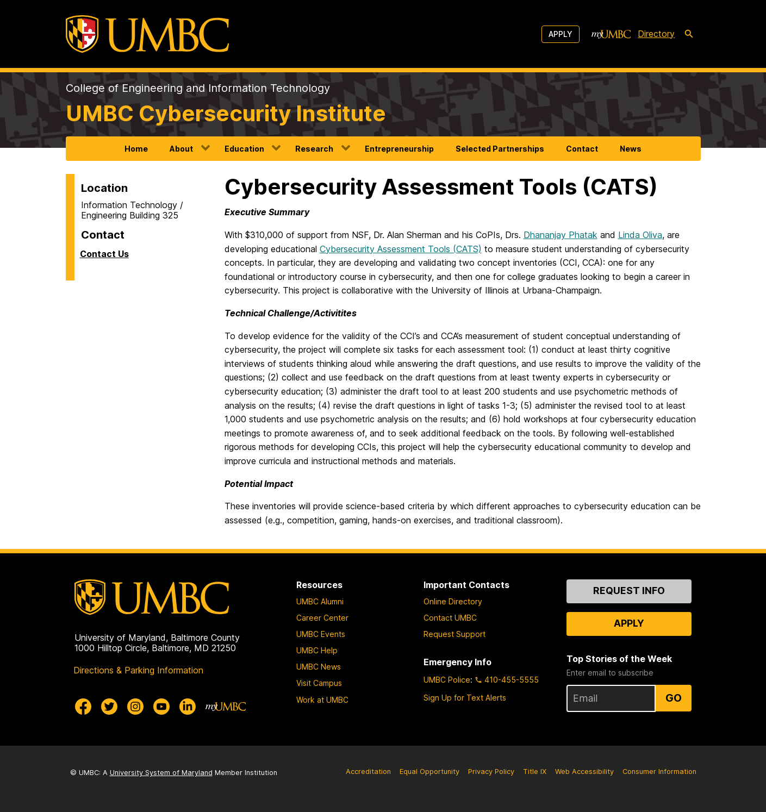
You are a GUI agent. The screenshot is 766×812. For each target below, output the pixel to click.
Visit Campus (319, 683)
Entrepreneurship (399, 148)
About (181, 148)
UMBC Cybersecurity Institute (226, 113)
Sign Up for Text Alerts (465, 697)
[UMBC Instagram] (135, 707)
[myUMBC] (611, 34)
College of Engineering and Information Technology (198, 88)
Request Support (454, 634)
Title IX (534, 771)
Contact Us (104, 253)
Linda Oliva (640, 234)
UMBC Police (447, 679)
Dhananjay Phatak (560, 234)
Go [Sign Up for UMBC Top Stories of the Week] (673, 697)
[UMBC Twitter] (109, 707)
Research (314, 148)
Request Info (629, 590)
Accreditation (368, 771)
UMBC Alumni (320, 601)
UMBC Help (317, 650)
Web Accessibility (584, 771)
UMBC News (318, 666)
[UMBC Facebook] (83, 707)
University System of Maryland (161, 773)
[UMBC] (147, 34)
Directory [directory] (656, 33)
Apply (560, 34)
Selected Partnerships (500, 148)
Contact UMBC (450, 617)
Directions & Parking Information (138, 670)
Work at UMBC (322, 699)
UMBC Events (320, 634)
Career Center (322, 617)
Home (136, 148)
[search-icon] (689, 34)
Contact (582, 148)
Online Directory (453, 601)
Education (244, 148)
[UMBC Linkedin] (188, 707)
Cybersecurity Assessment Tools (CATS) (401, 248)
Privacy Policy (491, 771)
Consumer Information (659, 771)
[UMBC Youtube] (161, 707)
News (631, 148)
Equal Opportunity (429, 771)
